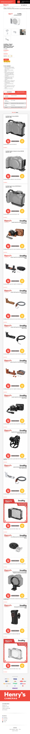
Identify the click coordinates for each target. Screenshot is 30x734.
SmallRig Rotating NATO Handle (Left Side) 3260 (12, 633)
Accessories (8, 7)
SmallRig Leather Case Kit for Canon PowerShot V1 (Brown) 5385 (15, 249)
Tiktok (4, 721)
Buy (15, 595)
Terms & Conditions (6, 708)
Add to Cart (7, 61)
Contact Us (4, 705)
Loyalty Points (15, 730)
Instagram (4, 718)
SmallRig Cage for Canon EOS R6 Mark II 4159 (11, 214)
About (17, 729)
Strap (12, 7)
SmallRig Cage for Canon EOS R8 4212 (10, 144)
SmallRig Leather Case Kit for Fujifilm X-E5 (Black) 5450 (13, 284)
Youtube (4, 720)
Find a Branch (12, 729)
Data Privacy (4, 709)
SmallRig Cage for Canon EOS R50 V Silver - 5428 (12, 668)
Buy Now (6, 59)
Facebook (4, 717)
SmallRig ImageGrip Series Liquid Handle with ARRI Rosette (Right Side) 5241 (15, 459)
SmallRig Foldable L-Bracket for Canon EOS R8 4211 (12, 179)
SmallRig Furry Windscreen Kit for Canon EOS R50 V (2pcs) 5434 (15, 563)
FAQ (19, 729)
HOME (4, 7)
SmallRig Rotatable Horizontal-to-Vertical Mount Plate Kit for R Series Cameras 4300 (15, 599)
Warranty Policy (5, 706)
